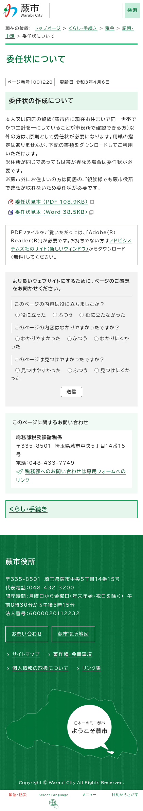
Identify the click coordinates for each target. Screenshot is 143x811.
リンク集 (91, 668)
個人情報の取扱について (40, 668)
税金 (110, 28)
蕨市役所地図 (73, 634)
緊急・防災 (18, 794)
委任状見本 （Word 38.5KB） (54, 212)
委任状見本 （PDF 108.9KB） (54, 202)
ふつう (65, 315)
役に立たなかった (105, 315)
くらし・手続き (83, 28)
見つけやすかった (41, 370)
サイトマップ (26, 654)
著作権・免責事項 (72, 654)
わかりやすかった (41, 338)
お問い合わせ (27, 634)
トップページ (48, 28)
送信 (71, 391)
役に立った (33, 315)
